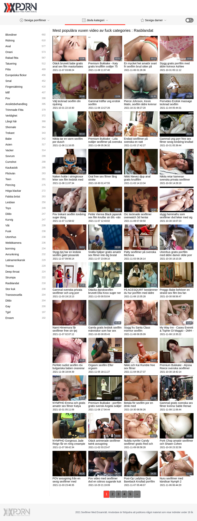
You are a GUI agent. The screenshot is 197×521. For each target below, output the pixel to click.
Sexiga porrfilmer (34, 20)
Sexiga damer (153, 20)
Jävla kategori (95, 20)
